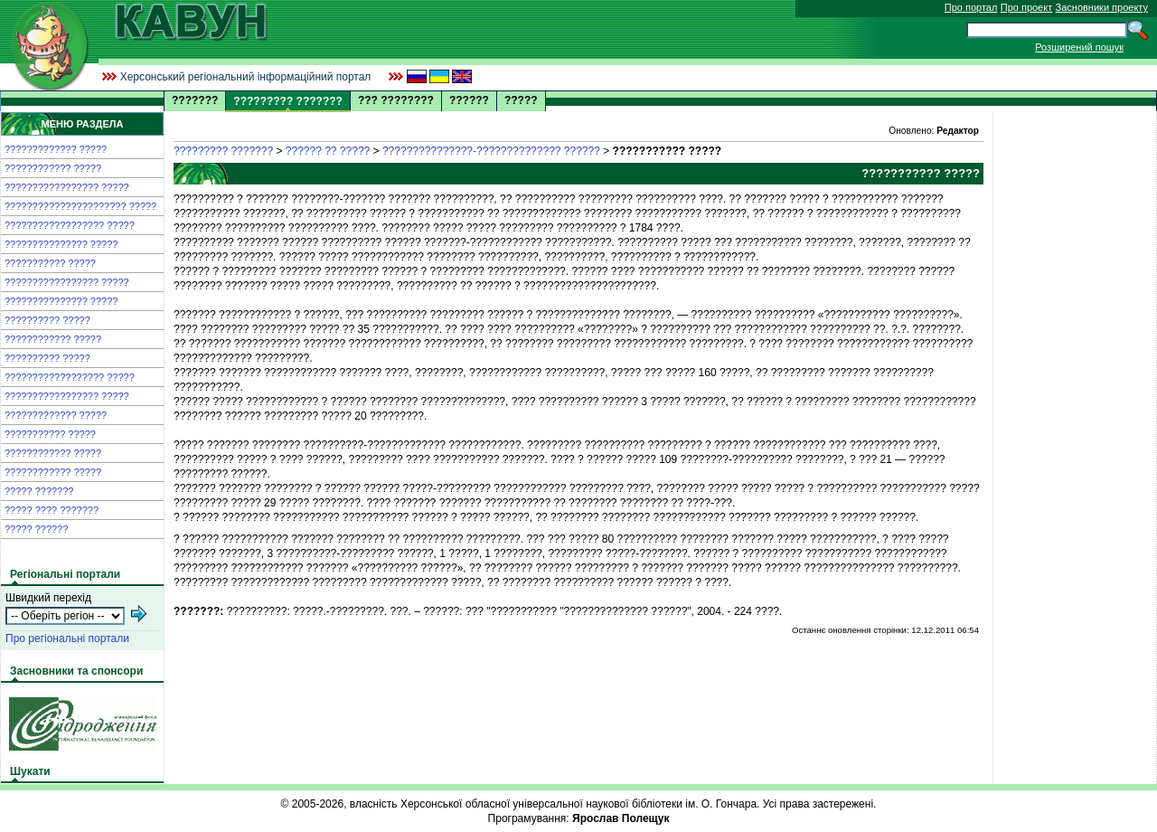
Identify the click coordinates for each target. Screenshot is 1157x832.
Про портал (971, 7)
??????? (195, 100)
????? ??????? (39, 491)
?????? (469, 100)
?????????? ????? (47, 320)
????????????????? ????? (67, 187)
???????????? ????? (53, 168)
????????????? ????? (56, 149)
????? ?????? (36, 529)
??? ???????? (396, 100)
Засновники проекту (1102, 7)
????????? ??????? (223, 151)
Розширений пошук (1079, 47)
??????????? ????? (50, 263)
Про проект (1026, 7)
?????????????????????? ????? (80, 206)
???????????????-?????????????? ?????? (491, 151)
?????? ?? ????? (328, 151)
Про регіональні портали (67, 638)
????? (521, 100)
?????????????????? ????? (70, 225)
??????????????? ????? (61, 244)
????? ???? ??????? (52, 510)
